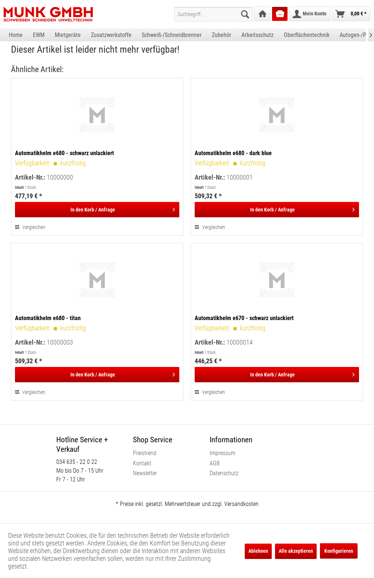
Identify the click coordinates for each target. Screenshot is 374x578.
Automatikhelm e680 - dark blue (233, 153)
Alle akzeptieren (296, 551)
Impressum (222, 453)
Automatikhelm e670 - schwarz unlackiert (244, 318)
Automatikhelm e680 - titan (48, 318)
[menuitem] (213, 14)
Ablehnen (258, 551)
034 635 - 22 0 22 (76, 461)
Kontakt (142, 463)
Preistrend (144, 453)
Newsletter (145, 473)
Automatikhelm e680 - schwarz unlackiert (64, 153)
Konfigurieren (338, 551)
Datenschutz (224, 473)
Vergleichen (30, 227)
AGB (215, 463)
